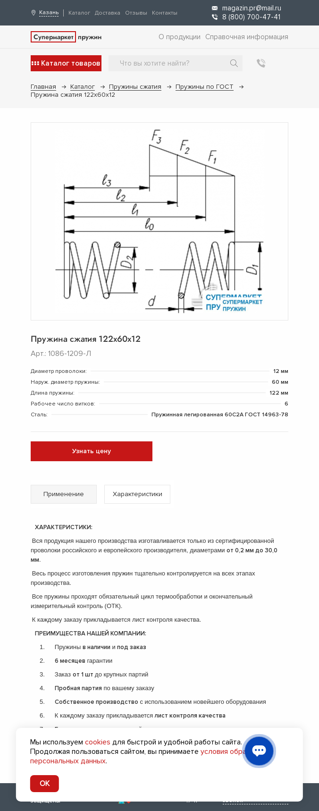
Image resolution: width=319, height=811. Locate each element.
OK (45, 783)
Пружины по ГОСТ (205, 87)
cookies (97, 742)
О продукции (180, 37)
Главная (43, 87)
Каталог (79, 13)
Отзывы (136, 13)
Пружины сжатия (135, 87)
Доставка (107, 13)
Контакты (164, 13)
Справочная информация (246, 37)
